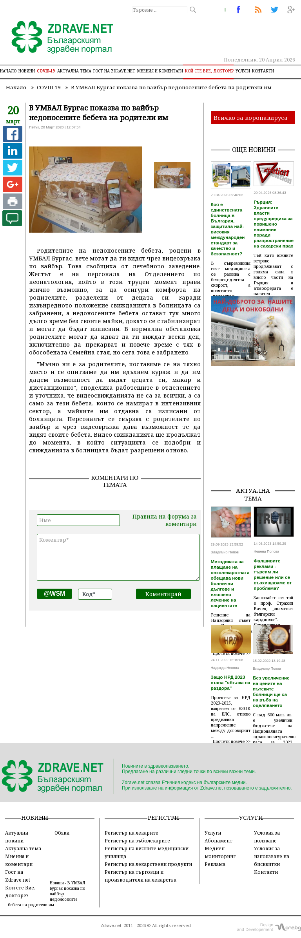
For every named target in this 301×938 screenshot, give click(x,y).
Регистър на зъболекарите (137, 840)
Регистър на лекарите (131, 833)
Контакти (263, 71)
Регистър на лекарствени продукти (148, 864)
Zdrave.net (111, 925)
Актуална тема (74, 71)
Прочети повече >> (231, 741)
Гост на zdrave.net (114, 71)
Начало (8, 71)
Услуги (243, 71)
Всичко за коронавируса (251, 117)
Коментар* (118, 557)
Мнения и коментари (160, 71)
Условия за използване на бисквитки (271, 856)
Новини (26, 71)
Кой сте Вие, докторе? (209, 71)
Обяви (61, 833)
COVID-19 (46, 71)
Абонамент (218, 840)
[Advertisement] (256, 441)
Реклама (215, 864)
